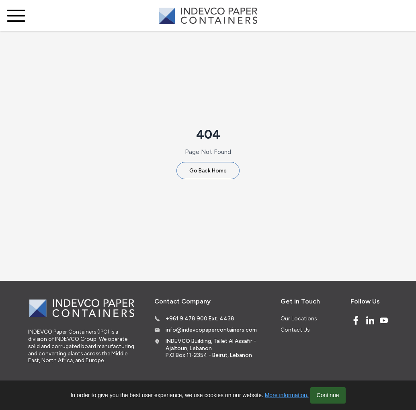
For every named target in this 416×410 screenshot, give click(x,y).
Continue (328, 395)
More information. (287, 395)
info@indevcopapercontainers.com (211, 329)
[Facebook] (355, 320)
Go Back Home (208, 170)
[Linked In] (370, 320)
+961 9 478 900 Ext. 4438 (200, 318)
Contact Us (295, 329)
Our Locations (299, 318)
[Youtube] (384, 320)
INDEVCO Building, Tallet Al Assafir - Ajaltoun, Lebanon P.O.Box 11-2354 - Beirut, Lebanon (211, 348)
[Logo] (208, 16)
